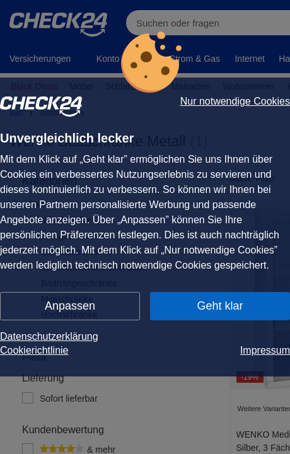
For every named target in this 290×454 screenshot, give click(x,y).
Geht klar (220, 306)
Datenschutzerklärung (49, 336)
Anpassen (70, 306)
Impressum (265, 350)
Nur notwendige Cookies (235, 101)
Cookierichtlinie (34, 350)
